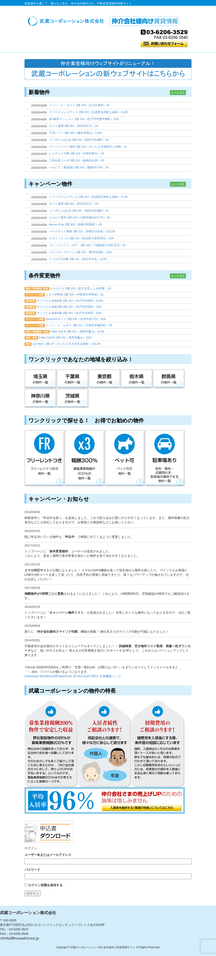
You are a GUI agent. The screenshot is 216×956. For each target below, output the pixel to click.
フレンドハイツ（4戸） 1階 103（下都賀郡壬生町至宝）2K (87, 245)
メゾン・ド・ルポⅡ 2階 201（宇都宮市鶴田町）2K (79, 325)
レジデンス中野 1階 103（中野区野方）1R (76, 153)
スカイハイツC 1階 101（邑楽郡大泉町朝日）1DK (81, 238)
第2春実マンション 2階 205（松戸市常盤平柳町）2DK (84, 119)
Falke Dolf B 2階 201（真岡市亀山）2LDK (77, 331)
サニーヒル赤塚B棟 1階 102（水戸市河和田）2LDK (70, 300)
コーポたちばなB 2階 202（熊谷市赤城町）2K (79, 139)
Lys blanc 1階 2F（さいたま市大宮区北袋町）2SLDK (66, 343)
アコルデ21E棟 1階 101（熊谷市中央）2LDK (78, 259)
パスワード (32, 869)
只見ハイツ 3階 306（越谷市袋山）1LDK (75, 132)
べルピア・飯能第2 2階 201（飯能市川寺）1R (79, 167)
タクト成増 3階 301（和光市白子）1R (73, 126)
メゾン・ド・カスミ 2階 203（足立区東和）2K (79, 105)
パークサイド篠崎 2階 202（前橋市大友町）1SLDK (82, 231)
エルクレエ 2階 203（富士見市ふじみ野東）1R (80, 288)
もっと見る (178, 92)
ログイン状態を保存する (45, 885)
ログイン (32, 893)
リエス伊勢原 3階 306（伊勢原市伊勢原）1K (75, 294)
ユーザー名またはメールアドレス (47, 855)
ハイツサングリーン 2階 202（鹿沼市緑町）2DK (80, 252)
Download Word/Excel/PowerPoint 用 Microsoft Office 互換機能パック (72, 676)
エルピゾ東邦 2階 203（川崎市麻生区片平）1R (79, 217)
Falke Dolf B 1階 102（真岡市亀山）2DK (65, 337)
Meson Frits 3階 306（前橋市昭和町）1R (75, 224)
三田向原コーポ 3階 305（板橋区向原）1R (76, 160)
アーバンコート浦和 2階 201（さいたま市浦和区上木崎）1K (88, 146)
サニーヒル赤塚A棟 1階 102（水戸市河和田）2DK (69, 306)
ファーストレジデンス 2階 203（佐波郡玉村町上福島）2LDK (88, 112)
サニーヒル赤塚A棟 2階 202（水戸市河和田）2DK (69, 313)
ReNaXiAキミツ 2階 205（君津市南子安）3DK (76, 319)
